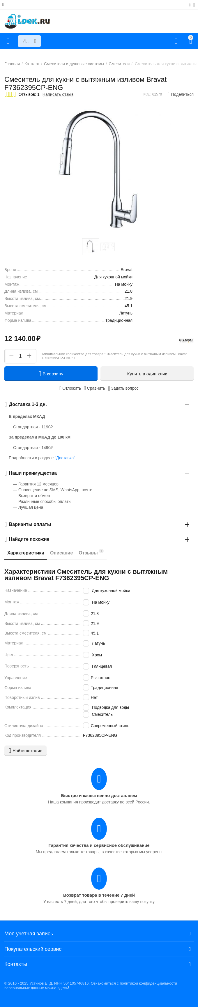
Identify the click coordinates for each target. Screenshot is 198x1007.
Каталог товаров (8, 41)
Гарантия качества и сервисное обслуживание (98, 845)
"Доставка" (65, 457)
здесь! (63, 987)
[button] (181, 94)
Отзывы (91, 552)
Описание (61, 552)
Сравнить (94, 388)
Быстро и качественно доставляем (99, 795)
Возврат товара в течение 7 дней (99, 895)
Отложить (70, 388)
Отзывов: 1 (29, 94)
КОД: (147, 94)
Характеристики (25, 552)
